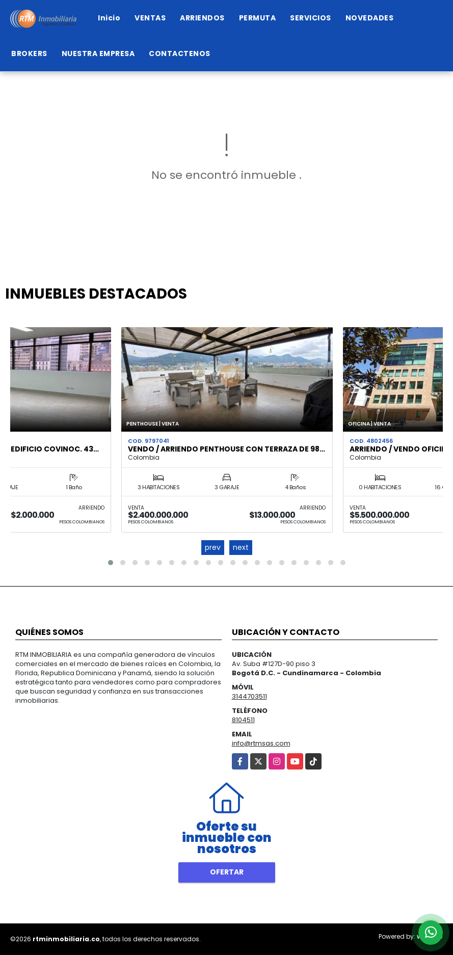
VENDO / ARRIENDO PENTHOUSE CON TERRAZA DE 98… (226, 449)
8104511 (243, 720)
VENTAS (150, 18)
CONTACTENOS (179, 53)
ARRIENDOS (202, 18)
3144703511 (249, 696)
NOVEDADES (369, 18)
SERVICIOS (310, 18)
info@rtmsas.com (261, 743)
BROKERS (29, 53)
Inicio (109, 18)
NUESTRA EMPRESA (98, 53)
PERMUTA (257, 18)
